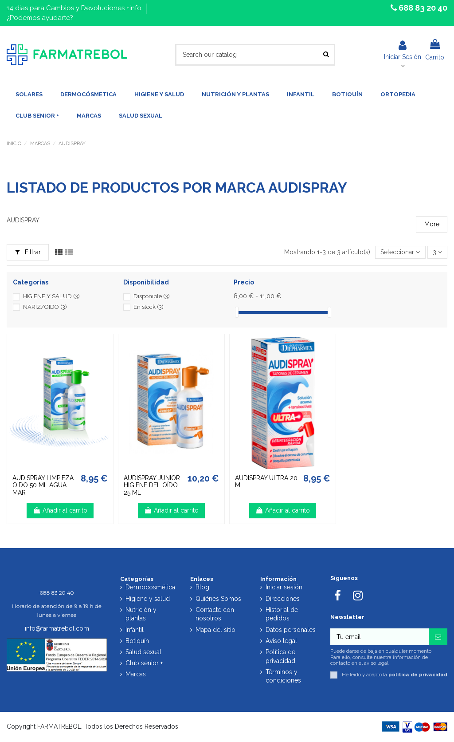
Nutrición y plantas (141, 614)
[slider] (237, 312)
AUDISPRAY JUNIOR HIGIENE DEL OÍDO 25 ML (152, 485)
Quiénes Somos (218, 598)
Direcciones (283, 598)
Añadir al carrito (60, 510)
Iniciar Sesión (402, 50)
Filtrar (28, 252)
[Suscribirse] (438, 636)
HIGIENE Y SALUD (51, 296)
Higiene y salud (147, 598)
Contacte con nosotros (215, 614)
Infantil (134, 629)
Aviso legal (281, 640)
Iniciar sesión (284, 587)
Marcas (135, 674)
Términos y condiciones (283, 676)
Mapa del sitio (215, 629)
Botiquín (137, 640)
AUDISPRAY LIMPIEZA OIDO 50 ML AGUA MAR (43, 485)
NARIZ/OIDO (45, 307)
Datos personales (291, 629)
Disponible (151, 296)
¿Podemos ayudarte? (40, 18)
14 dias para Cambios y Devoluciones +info (75, 8)
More (431, 224)
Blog (202, 587)
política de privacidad (417, 674)
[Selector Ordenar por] (400, 252)
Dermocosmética (150, 587)
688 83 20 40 (422, 7)
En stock (148, 307)
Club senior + (144, 663)
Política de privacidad (280, 656)
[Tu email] (379, 636)
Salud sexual (143, 651)
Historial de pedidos (282, 614)
